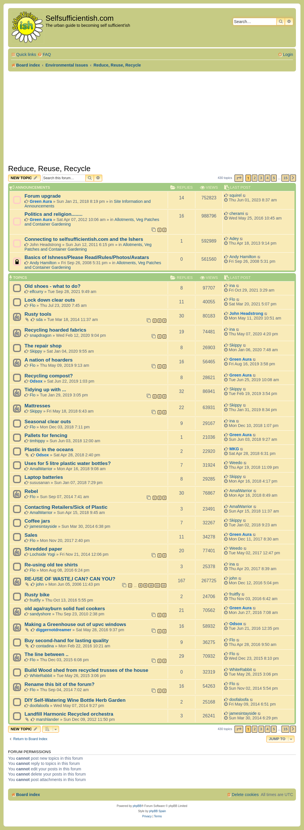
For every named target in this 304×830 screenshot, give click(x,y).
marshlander (47, 719)
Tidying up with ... (45, 389)
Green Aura (41, 201)
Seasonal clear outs (47, 421)
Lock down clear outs (49, 300)
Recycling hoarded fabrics (55, 330)
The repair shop (43, 346)
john (40, 584)
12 (163, 585)
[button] (239, 178)
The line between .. (46, 654)
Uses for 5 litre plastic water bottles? (67, 463)
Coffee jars (37, 521)
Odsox (36, 381)
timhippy (37, 440)
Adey (234, 238)
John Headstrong (246, 313)
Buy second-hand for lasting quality (66, 640)
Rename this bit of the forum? (59, 684)
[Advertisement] (152, 117)
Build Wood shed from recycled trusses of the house (86, 670)
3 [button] (261, 178)
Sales (30, 535)
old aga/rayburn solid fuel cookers (64, 608)
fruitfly (35, 600)
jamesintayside (43, 526)
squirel (235, 195)
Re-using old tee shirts (51, 565)
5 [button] (274, 178)
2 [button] (255, 178)
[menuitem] (44, 54)
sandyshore (40, 614)
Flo (32, 305)
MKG (234, 449)
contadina (45, 646)
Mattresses (37, 406)
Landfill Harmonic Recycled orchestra (68, 714)
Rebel (31, 491)
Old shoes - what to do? (52, 286)
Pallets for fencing (45, 435)
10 (151, 585)
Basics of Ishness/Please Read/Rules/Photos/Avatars (86, 257)
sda (39, 319)
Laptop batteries (43, 477)
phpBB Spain (157, 811)
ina (232, 285)
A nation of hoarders (48, 360)
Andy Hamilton (43, 262)
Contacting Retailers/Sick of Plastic (65, 507)
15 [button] (285, 178)
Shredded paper (43, 549)
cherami (236, 213)
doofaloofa (39, 705)
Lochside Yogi (42, 554)
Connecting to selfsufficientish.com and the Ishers (83, 239)
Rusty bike (37, 595)
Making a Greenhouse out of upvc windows (75, 624)
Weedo (235, 462)
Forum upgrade (42, 196)
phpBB (137, 806)
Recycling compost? (48, 376)
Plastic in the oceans (48, 449)
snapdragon (41, 335)
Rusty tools (37, 314)
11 (157, 585)
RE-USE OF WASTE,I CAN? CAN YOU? (69, 579)
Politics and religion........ (53, 214)
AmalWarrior (41, 468)
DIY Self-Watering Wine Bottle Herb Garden (75, 700)
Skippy (36, 351)
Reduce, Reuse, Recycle (49, 168)
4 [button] (268, 178)
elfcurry (36, 291)
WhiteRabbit (41, 675)
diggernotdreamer (53, 629)
